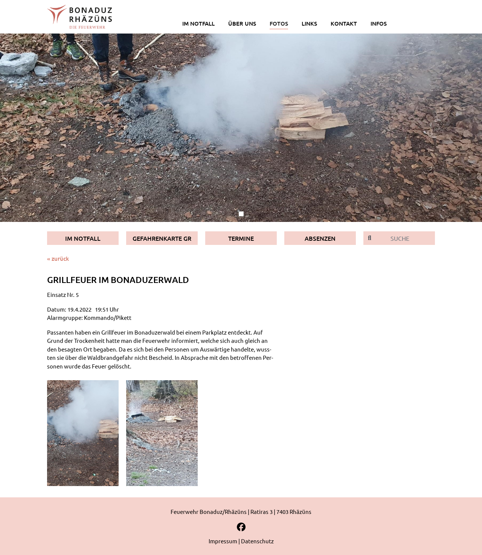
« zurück (58, 258)
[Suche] (405, 238)
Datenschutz (257, 540)
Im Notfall (83, 238)
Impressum (223, 540)
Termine (241, 238)
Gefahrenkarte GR (162, 238)
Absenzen (320, 238)
